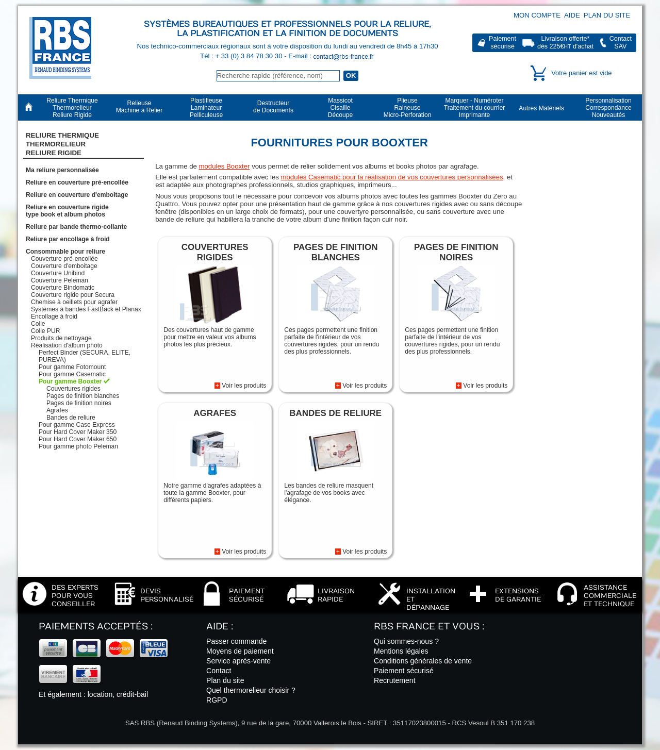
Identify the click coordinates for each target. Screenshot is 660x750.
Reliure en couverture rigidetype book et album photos (67, 211)
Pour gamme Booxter (70, 381)
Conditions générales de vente (423, 661)
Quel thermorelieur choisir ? (250, 690)
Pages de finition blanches (82, 395)
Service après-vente (238, 661)
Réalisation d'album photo (67, 345)
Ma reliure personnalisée (62, 170)
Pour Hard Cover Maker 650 (78, 439)
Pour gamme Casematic (72, 374)
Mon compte (537, 15)
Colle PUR (45, 331)
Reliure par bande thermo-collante (76, 226)
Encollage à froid (54, 316)
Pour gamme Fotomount (72, 367)
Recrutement (395, 680)
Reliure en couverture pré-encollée (77, 182)
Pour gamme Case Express (77, 424)
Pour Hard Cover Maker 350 (78, 432)
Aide (572, 15)
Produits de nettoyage (61, 338)
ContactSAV (620, 42)
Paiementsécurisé (502, 42)
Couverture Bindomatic (62, 287)
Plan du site (607, 15)
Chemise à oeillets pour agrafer (74, 302)
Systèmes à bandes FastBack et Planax (86, 309)
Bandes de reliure (70, 417)
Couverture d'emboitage (64, 266)
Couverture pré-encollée (64, 258)
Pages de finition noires (78, 403)
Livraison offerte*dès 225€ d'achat (565, 42)
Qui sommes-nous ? (406, 641)
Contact (219, 670)
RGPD (216, 700)
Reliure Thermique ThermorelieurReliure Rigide (62, 144)
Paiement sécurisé (404, 670)
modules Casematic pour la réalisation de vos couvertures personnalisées (392, 177)
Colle (38, 323)
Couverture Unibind (58, 273)
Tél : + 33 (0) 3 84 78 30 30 (242, 56)
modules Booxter (224, 166)
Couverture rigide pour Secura (72, 294)
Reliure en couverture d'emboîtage (77, 194)
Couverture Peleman (59, 280)
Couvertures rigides (73, 388)
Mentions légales (401, 651)
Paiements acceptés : (96, 626)
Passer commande (236, 641)
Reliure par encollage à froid (68, 239)
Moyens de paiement (240, 651)
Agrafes (57, 410)
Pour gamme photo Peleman (78, 446)
